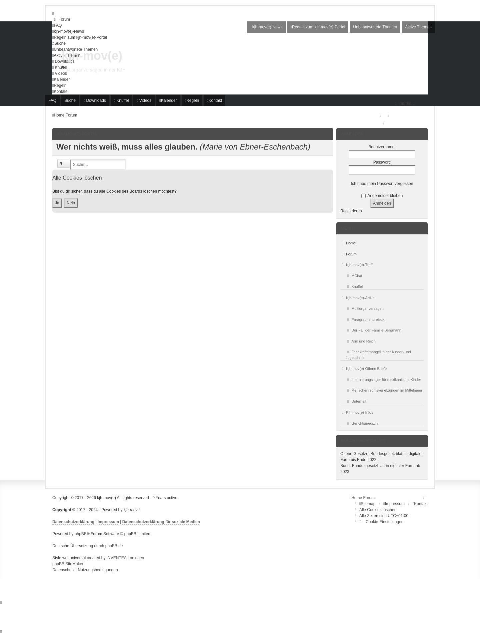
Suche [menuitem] (70, 100)
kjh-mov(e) (92, 55)
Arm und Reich (361, 341)
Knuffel (354, 286)
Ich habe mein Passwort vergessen (382, 183)
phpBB (81, 533)
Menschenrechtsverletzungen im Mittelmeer (384, 390)
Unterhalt (356, 401)
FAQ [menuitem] (52, 100)
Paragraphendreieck (365, 319)
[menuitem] (61, 19)
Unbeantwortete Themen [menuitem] (375, 27)
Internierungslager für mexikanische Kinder (383, 380)
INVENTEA (117, 558)
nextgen (137, 558)
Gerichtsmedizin (362, 423)
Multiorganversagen (365, 308)
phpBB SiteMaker (67, 564)
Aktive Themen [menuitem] (418, 27)
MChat (354, 276)
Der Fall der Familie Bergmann (373, 330)
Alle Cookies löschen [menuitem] (377, 509)
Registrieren (351, 211)
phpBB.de (114, 546)
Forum (348, 254)
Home (348, 243)
